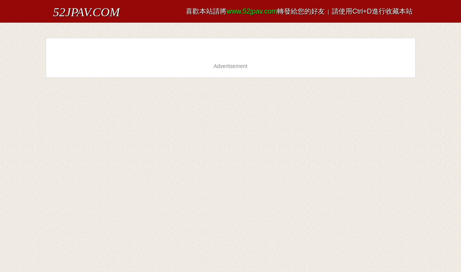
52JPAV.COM (71, 9)
